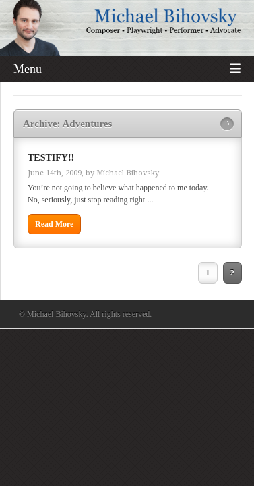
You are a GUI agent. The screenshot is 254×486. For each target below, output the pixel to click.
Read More (54, 224)
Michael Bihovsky (127, 173)
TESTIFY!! (51, 158)
